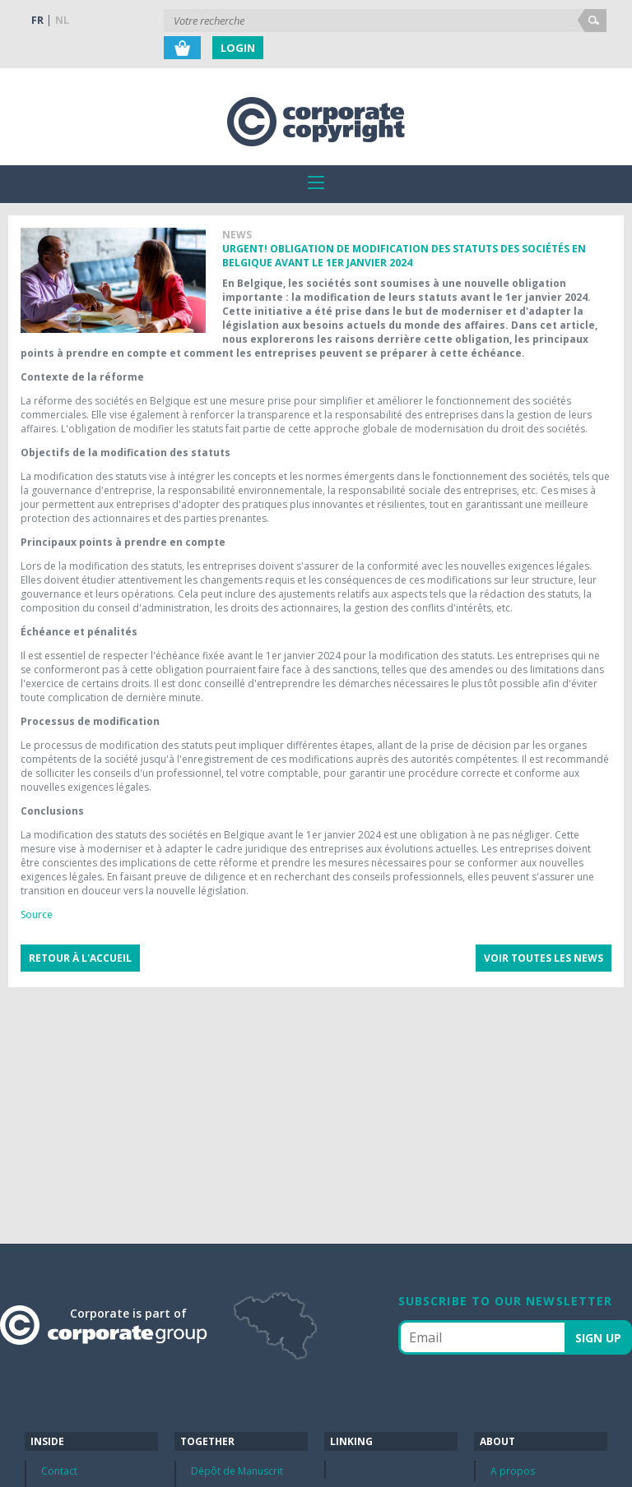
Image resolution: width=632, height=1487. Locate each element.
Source (37, 914)
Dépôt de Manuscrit (237, 1471)
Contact (59, 1471)
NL (62, 20)
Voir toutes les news (543, 958)
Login (238, 47)
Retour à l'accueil (80, 958)
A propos (512, 1471)
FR (37, 20)
